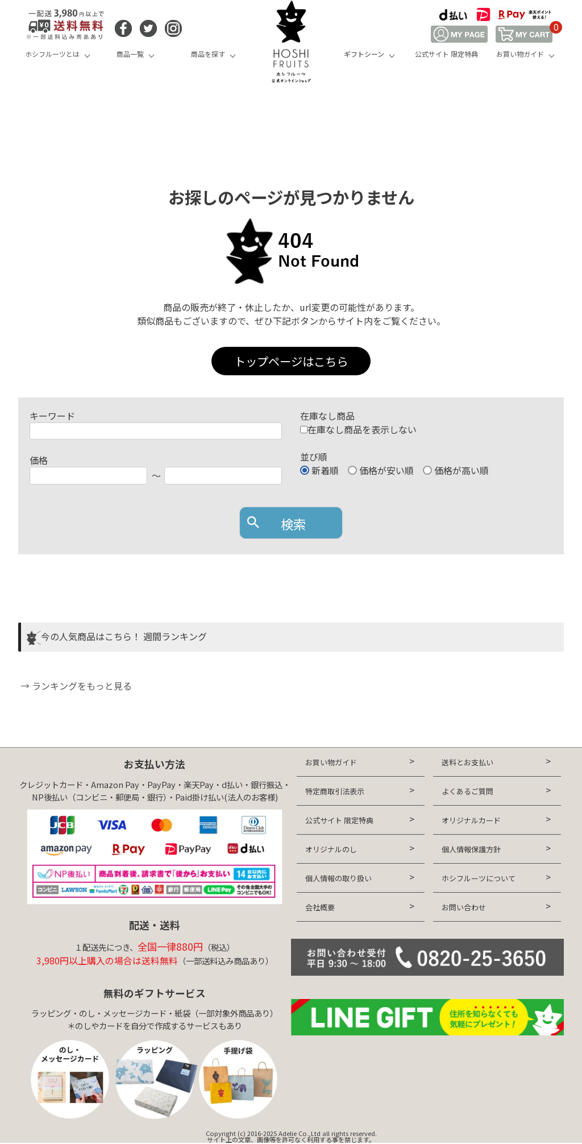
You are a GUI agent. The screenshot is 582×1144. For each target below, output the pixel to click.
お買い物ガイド (520, 54)
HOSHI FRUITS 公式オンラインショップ (291, 42)
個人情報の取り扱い (338, 878)
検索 (293, 524)
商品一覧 (130, 54)
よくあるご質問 (467, 791)
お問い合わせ (464, 907)
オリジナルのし (331, 849)
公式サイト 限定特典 (446, 54)
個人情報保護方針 (471, 849)
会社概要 (320, 907)
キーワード (52, 415)
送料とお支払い (467, 762)
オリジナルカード (471, 820)
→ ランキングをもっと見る (75, 686)
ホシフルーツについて (479, 878)
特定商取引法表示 (334, 791)
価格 (39, 460)
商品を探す (208, 54)
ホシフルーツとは (52, 54)
